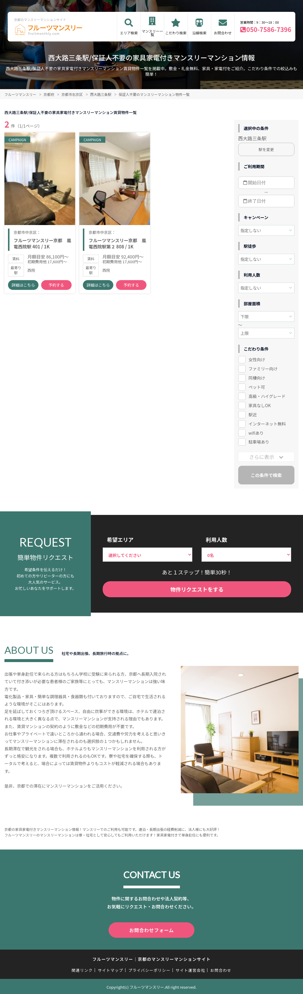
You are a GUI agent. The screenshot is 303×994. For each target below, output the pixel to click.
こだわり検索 (175, 32)
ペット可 (257, 387)
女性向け (257, 359)
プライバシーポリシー (149, 969)
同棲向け (257, 378)
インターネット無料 (267, 424)
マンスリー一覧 (152, 32)
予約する (56, 287)
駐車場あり (259, 442)
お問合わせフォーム (151, 929)
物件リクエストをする (197, 589)
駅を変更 (266, 149)
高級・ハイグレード (267, 396)
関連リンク (82, 969)
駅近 (253, 414)
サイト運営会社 (190, 969)
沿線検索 (199, 32)
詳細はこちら (23, 287)
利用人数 (216, 539)
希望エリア (120, 539)
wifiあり (256, 433)
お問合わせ (223, 32)
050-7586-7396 (268, 29)
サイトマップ (110, 969)
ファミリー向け (263, 369)
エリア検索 (129, 32)
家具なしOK (260, 405)
